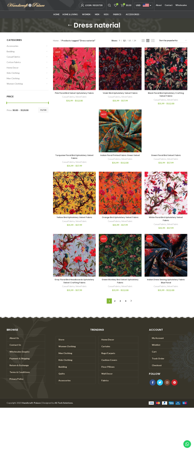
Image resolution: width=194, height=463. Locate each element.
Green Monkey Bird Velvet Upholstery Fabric (120, 281)
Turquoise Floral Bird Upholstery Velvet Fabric (74, 157)
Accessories (12, 46)
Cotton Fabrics (14, 62)
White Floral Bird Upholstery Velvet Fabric (166, 219)
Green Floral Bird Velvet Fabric (166, 155)
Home (56, 40)
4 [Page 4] (125, 301)
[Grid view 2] (143, 41)
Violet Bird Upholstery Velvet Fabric (120, 92)
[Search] (109, 5)
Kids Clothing (13, 73)
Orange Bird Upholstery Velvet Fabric (120, 219)
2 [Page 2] (114, 301)
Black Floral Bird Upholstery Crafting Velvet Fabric (166, 94)
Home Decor (12, 67)
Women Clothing (15, 83)
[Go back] (70, 25)
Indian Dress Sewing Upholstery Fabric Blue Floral (166, 281)
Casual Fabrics (13, 56)
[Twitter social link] (160, 382)
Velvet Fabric (81, 100)
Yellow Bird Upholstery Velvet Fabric (74, 217)
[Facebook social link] (153, 382)
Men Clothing (13, 78)
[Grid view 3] (147, 41)
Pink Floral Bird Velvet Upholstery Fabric (74, 94)
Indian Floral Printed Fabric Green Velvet (120, 157)
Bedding (11, 51)
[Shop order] (173, 40)
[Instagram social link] (167, 382)
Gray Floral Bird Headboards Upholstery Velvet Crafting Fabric (74, 281)
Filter (43, 110)
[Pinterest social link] (174, 382)
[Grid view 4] (152, 41)
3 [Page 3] (120, 301)
